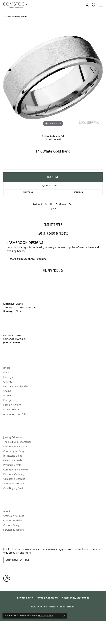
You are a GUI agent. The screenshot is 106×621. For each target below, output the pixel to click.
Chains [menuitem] (7, 390)
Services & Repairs (13, 529)
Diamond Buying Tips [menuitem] (15, 446)
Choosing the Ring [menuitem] (13, 451)
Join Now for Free (17, 560)
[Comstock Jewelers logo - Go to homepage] (15, 5)
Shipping (28, 192)
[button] (87, 5)
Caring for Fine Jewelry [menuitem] (15, 469)
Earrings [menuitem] (8, 377)
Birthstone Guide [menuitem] (12, 455)
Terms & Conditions (47, 597)
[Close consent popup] (64, 616)
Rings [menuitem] (6, 372)
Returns (78, 192)
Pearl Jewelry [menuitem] (10, 400)
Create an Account (13, 515)
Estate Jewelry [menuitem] (11, 409)
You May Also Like (53, 270)
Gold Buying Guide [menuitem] (13, 488)
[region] (53, 77)
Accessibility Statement (75, 597)
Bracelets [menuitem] (8, 395)
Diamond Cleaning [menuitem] (13, 474)
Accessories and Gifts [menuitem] (15, 414)
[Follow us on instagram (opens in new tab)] (6, 578)
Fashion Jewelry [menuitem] (12, 404)
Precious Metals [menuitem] (12, 464)
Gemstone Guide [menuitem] (12, 460)
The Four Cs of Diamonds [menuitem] (17, 441)
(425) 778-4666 (53, 139)
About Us (8, 511)
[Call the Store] (11, 342)
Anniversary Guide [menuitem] (13, 483)
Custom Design (11, 525)
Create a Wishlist (12, 520)
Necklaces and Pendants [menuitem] (16, 386)
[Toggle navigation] (100, 5)
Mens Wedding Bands (16, 16)
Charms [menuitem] (7, 381)
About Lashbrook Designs (53, 233)
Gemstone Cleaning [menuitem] (14, 478)
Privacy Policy (25, 597)
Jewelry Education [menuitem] (13, 437)
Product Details (53, 224)
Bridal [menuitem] (6, 367)
